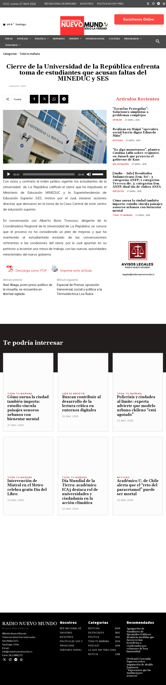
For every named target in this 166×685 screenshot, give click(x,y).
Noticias (118, 140)
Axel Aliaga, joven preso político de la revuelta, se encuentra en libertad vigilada (27, 289)
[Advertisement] (83, 545)
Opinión (117, 120)
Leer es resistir (73, 394)
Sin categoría (121, 164)
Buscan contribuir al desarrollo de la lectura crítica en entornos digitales (81, 404)
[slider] (49, 174)
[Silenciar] (89, 174)
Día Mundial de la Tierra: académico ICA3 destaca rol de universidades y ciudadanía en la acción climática (80, 492)
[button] (158, 41)
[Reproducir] (8, 174)
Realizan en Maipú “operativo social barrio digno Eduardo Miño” (135, 132)
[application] (55, 174)
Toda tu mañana (29, 53)
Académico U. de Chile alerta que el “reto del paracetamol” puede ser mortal (138, 487)
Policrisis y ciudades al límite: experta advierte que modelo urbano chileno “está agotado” (136, 406)
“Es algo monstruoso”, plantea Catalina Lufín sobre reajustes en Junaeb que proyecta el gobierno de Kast (136, 155)
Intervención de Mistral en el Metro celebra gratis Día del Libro (27, 487)
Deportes (118, 191)
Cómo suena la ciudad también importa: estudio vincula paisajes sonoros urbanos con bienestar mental (138, 205)
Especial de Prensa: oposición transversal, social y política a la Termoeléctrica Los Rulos (79, 289)
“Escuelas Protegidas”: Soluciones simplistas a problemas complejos (130, 112)
